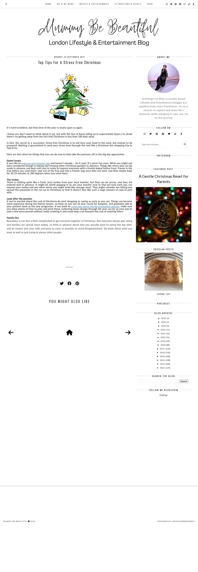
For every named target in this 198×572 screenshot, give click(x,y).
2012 (162, 414)
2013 (162, 411)
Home (48, 4)
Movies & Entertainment (94, 4)
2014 (162, 407)
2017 (162, 395)
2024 (164, 369)
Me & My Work (65, 4)
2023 (164, 373)
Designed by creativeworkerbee (176, 568)
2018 (163, 392)
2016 (162, 399)
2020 (163, 384)
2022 (163, 376)
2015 (162, 403)
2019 (163, 388)
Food (150, 4)
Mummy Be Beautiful (15, 568)
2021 (163, 380)
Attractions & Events (128, 4)
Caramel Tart (163, 341)
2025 (164, 365)
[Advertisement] (168, 472)
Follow (163, 442)
